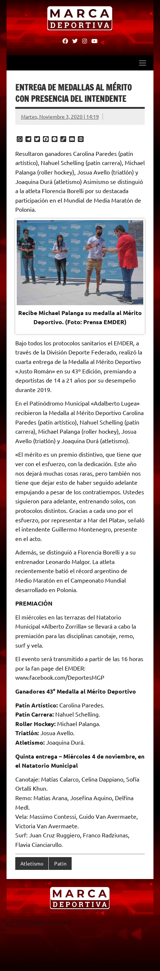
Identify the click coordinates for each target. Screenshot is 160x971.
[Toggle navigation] (142, 62)
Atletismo (31, 863)
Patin (60, 863)
